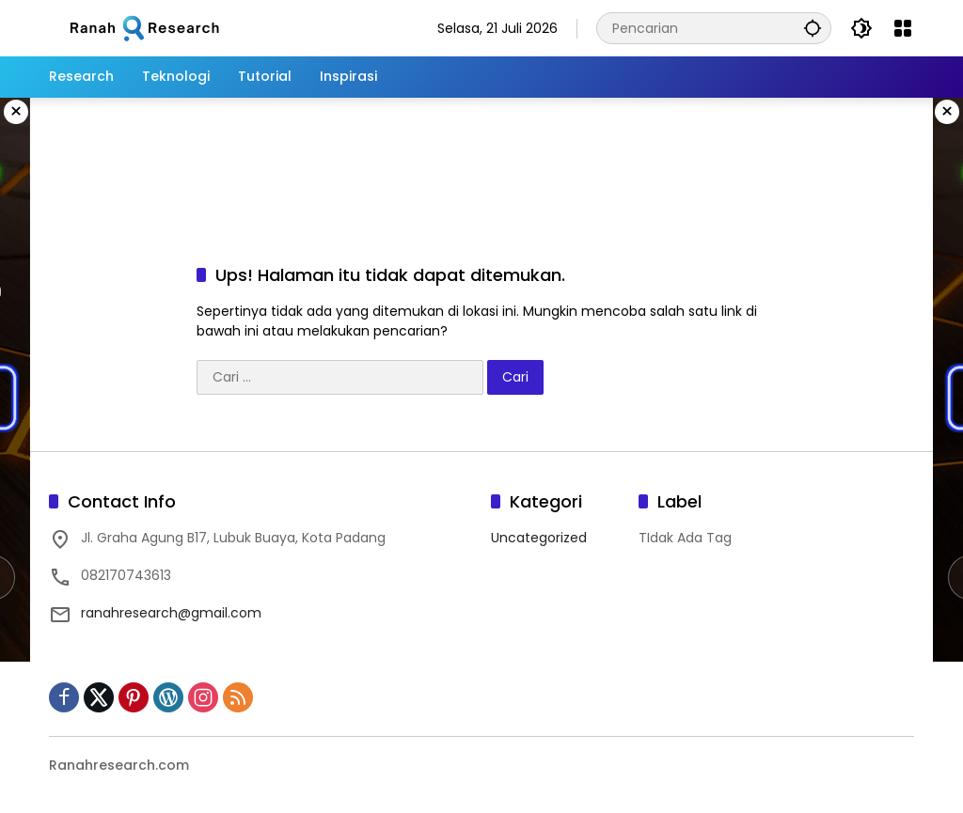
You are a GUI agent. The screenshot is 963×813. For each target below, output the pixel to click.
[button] (812, 27)
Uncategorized (539, 537)
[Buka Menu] (903, 28)
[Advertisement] (481, 159)
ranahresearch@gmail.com (171, 612)
